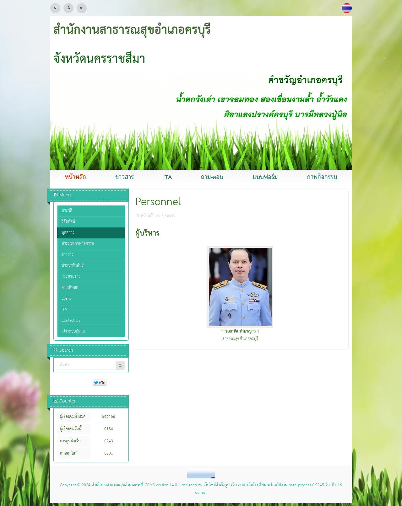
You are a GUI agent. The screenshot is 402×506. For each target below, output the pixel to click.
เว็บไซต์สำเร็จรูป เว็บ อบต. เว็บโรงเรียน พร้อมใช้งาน (245, 485)
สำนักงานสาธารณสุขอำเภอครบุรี (118, 485)
